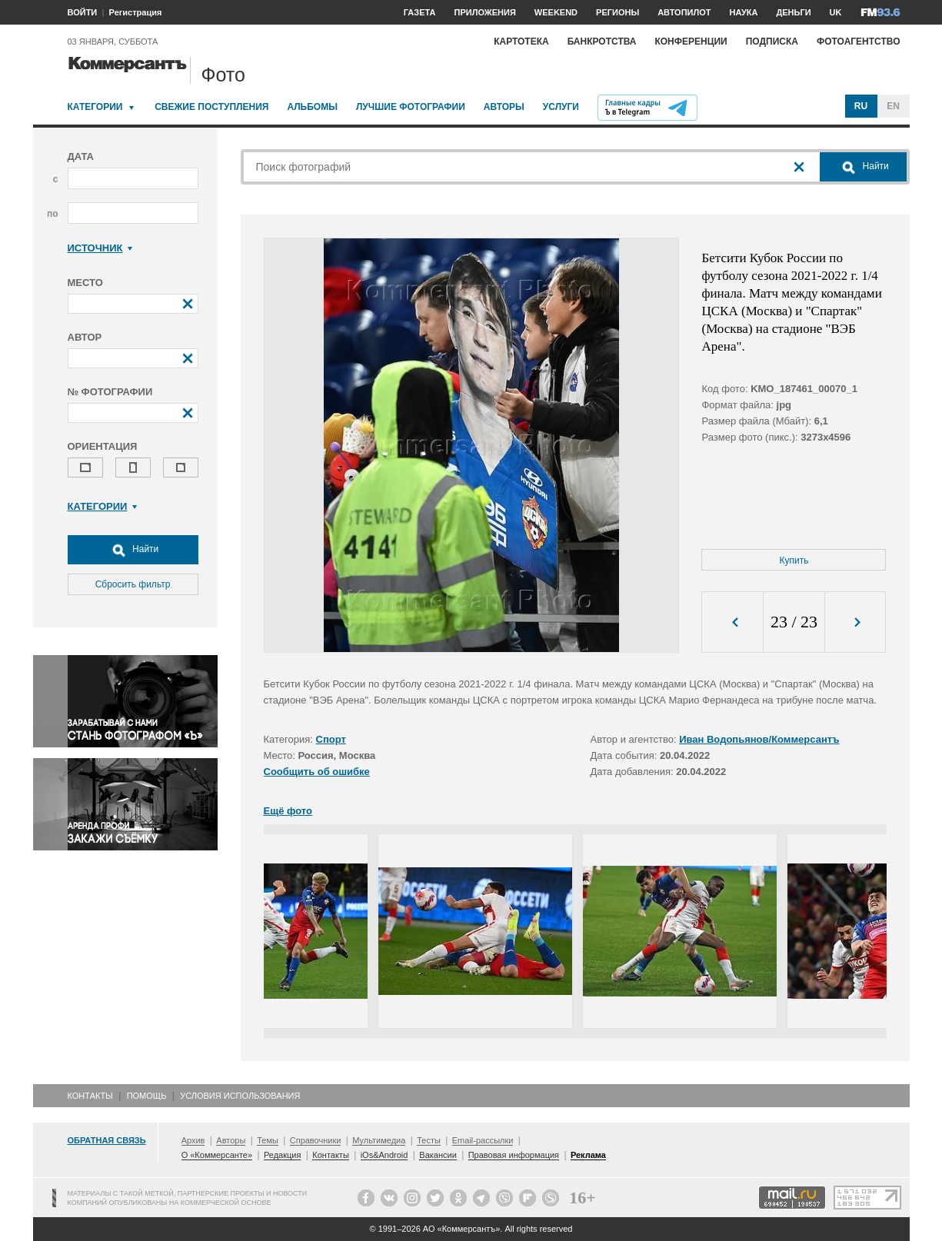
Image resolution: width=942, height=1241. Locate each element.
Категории (95, 106)
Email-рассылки (483, 1140)
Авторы (504, 106)
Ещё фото (288, 811)
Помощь (147, 1095)
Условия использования (240, 1095)
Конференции (690, 41)
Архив (193, 1140)
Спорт (331, 739)
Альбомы (312, 106)
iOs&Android (384, 1154)
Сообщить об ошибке (317, 771)
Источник (100, 248)
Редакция (282, 1154)
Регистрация (135, 12)
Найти (133, 549)
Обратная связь (107, 1140)
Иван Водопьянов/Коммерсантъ (759, 739)
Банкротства (602, 41)
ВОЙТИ (83, 12)
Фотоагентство (858, 41)
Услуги (561, 106)
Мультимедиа (378, 1140)
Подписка (772, 41)
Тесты (429, 1140)
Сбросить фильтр (133, 584)
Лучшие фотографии (410, 106)
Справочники (315, 1140)
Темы (267, 1140)
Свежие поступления (211, 106)
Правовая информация (513, 1154)
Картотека (521, 41)
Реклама (588, 1154)
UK (836, 12)
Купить (794, 560)
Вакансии (438, 1154)
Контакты (90, 1095)
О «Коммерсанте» (216, 1154)
